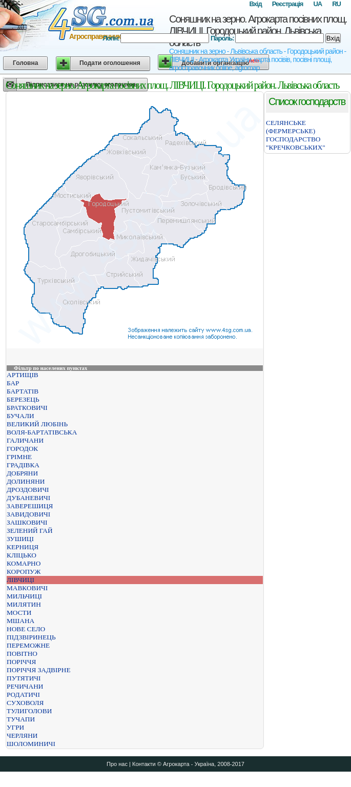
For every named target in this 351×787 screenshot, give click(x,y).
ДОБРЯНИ (22, 473)
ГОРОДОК (22, 448)
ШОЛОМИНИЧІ (31, 744)
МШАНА (20, 621)
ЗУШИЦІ (20, 539)
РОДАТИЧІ (23, 694)
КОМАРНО (23, 563)
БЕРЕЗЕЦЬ (23, 399)
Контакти (144, 764)
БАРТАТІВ (22, 391)
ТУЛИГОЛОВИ (29, 711)
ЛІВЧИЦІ (20, 580)
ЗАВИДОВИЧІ (28, 514)
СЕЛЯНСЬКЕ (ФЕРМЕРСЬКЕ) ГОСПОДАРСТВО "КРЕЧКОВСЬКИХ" (295, 135)
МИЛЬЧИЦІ (24, 596)
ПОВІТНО (22, 653)
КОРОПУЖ (23, 571)
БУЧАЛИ (20, 416)
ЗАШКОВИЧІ (27, 522)
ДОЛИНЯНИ (26, 481)
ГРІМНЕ (19, 457)
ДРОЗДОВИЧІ (28, 489)
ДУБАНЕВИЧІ (28, 498)
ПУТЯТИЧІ (23, 678)
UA (317, 4)
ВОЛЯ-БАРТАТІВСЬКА (42, 432)
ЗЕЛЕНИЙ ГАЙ (30, 530)
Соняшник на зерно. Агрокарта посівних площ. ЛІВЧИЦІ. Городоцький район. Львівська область (257, 30)
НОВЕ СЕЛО (26, 629)
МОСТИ (19, 612)
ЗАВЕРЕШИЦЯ (30, 506)
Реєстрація (287, 4)
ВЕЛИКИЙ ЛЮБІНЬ (37, 424)
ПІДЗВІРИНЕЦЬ (31, 637)
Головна (25, 63)
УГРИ (15, 727)
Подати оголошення (109, 63)
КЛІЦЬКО (21, 555)
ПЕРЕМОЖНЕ (28, 645)
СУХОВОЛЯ (25, 703)
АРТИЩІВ (22, 375)
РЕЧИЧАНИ (25, 686)
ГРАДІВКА (23, 465)
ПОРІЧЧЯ (21, 662)
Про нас (117, 764)
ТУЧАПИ (21, 719)
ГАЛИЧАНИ (25, 440)
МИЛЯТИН (24, 604)
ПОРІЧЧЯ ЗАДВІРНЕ (39, 670)
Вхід (255, 4)
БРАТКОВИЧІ (27, 407)
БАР (13, 383)
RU (336, 4)
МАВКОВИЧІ (27, 588)
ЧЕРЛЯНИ (22, 735)
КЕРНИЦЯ (22, 547)
